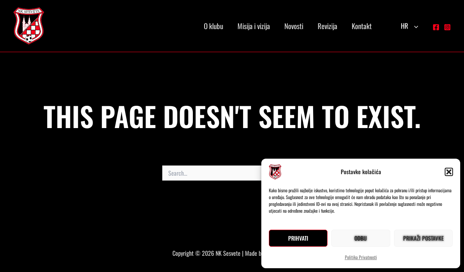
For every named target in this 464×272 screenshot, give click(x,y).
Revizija (327, 25)
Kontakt (362, 25)
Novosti (293, 25)
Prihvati (298, 238)
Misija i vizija (253, 25)
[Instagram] (447, 27)
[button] (449, 172)
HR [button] (409, 26)
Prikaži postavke (423, 238)
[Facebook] (436, 27)
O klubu (213, 25)
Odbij (360, 238)
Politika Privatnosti (361, 257)
